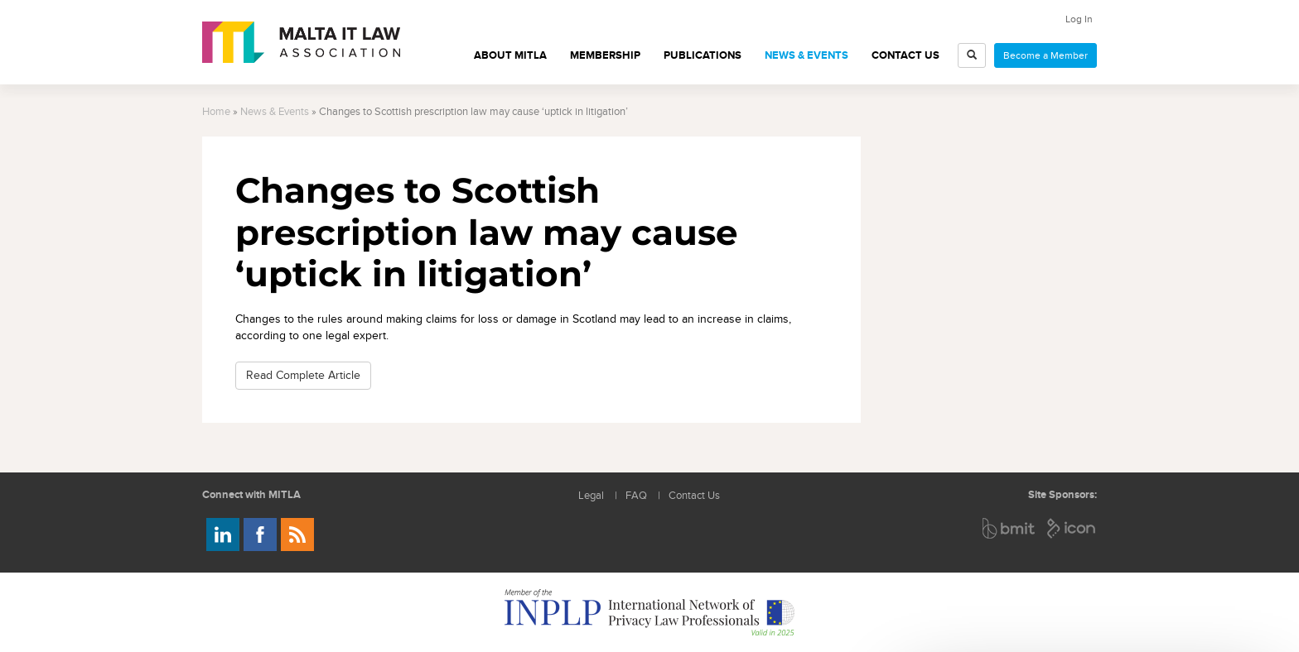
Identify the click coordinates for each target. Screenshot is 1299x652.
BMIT (1009, 528)
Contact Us (905, 55)
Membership (605, 55)
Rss (297, 534)
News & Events (806, 55)
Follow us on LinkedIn (222, 534)
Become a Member (1045, 55)
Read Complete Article (303, 375)
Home (216, 112)
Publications (702, 55)
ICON (1072, 528)
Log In (1079, 19)
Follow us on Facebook (260, 534)
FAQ (636, 496)
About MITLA (510, 55)
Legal (591, 496)
